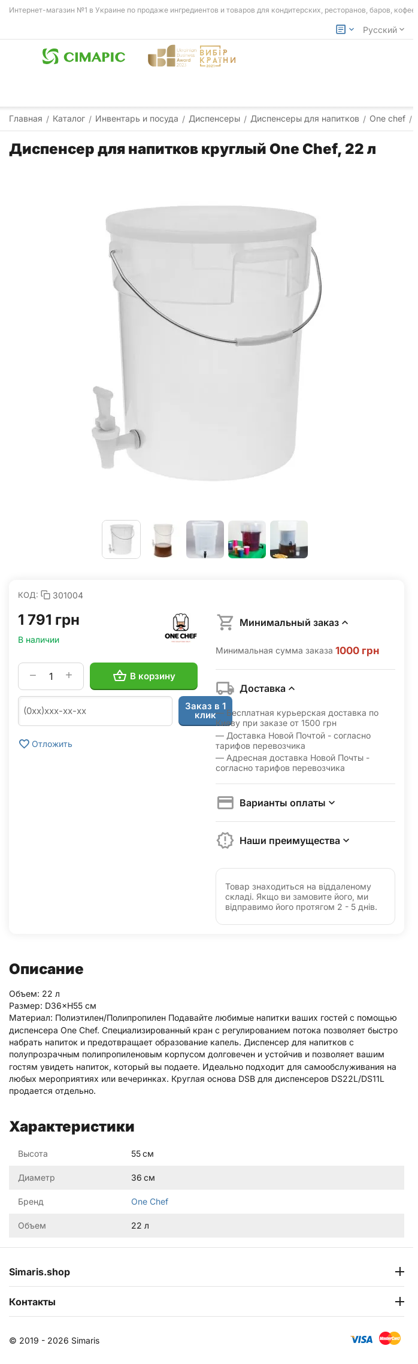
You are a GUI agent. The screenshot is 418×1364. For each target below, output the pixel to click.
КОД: (28, 595)
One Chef (149, 1201)
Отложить (45, 744)
